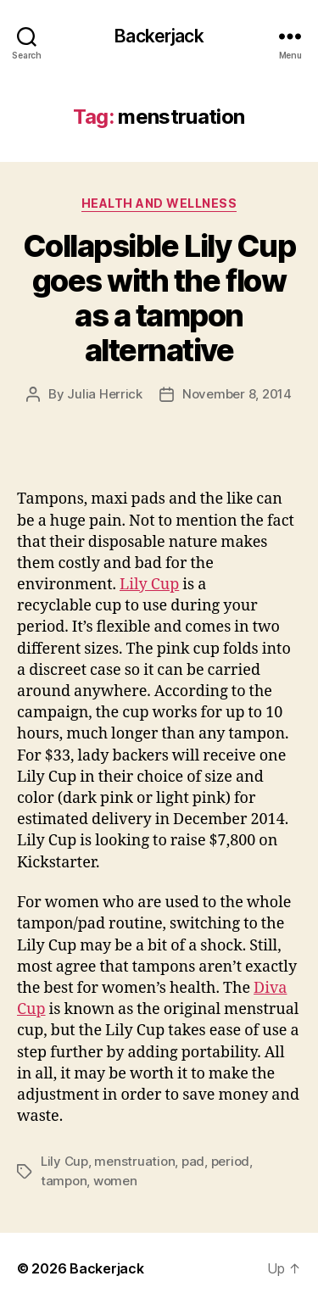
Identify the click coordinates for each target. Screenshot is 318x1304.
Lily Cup (149, 584)
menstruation (134, 1161)
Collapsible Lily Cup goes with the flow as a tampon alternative (159, 298)
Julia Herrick (104, 394)
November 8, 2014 (237, 394)
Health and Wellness (159, 203)
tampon (63, 1181)
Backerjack (158, 36)
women (115, 1181)
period (230, 1161)
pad (192, 1161)
